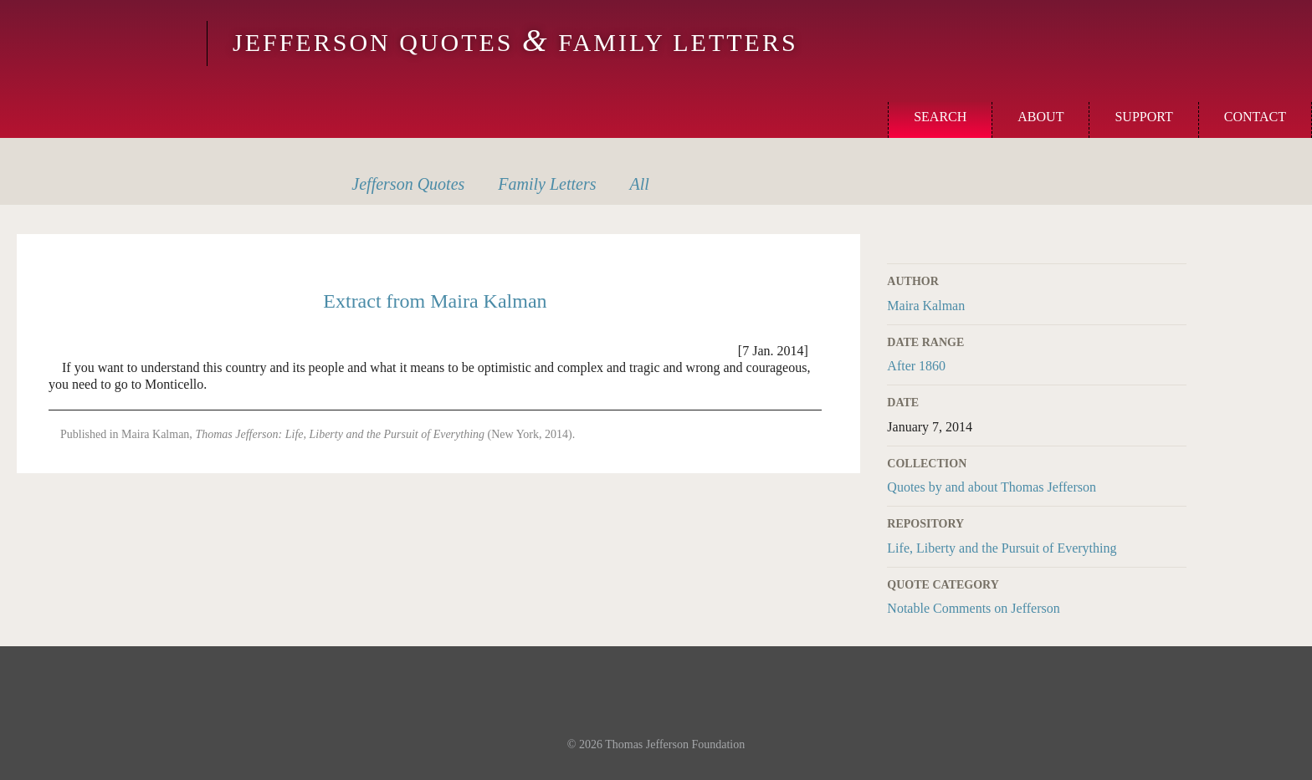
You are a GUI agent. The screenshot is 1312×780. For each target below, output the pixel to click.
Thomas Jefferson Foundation (675, 744)
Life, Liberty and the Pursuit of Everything (1001, 548)
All (639, 184)
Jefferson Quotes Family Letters (515, 42)
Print (1175, 243)
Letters (547, 184)
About (1040, 117)
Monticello (101, 43)
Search (940, 117)
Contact (1255, 117)
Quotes (407, 184)
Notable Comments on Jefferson (973, 608)
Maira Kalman (926, 305)
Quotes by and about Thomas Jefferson (991, 487)
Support (1143, 117)
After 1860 (916, 366)
